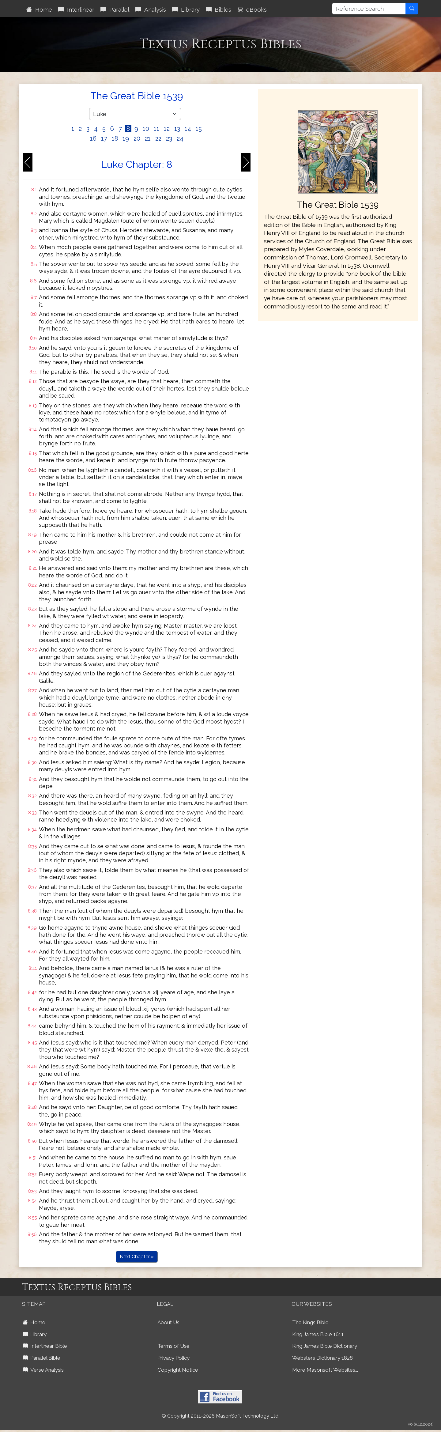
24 (180, 138)
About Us (168, 1322)
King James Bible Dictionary (324, 1346)
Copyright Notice (177, 1370)
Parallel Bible (41, 1358)
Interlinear (76, 9)
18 (114, 138)
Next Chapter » (137, 1257)
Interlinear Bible (45, 1346)
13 (177, 128)
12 (166, 128)
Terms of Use (173, 1346)
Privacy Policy (173, 1358)
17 (104, 138)
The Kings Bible (310, 1322)
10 (146, 128)
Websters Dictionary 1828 (322, 1358)
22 (158, 138)
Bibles (218, 9)
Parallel (114, 9)
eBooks (252, 9)
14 (188, 128)
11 (156, 128)
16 (93, 138)
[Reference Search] (369, 8)
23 (169, 138)
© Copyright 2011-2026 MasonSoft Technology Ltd (220, 1416)
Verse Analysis (43, 1370)
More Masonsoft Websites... (325, 1370)
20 (137, 138)
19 (125, 138)
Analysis (150, 9)
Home (39, 9)
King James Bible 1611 (318, 1334)
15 (198, 128)
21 (147, 138)
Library (186, 9)
